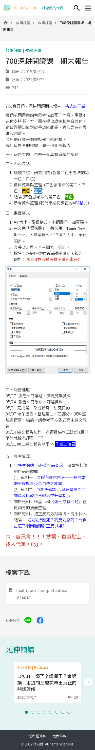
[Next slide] (88, 682)
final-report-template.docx (38, 590)
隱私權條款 (37, 735)
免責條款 (59, 735)
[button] (26, 712)
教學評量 (23, 22)
